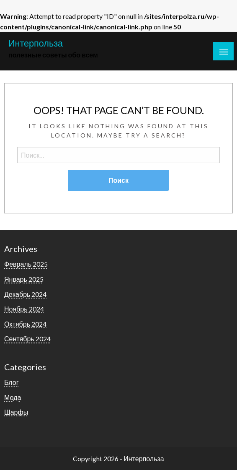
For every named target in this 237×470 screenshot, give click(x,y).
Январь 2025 (24, 279)
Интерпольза (35, 43)
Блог (11, 382)
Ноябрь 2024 (24, 309)
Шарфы (16, 412)
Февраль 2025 (26, 264)
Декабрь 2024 (25, 294)
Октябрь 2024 (25, 324)
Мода (12, 397)
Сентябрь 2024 (27, 339)
